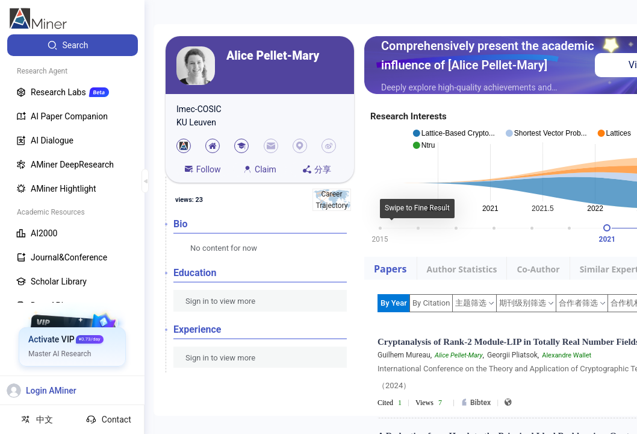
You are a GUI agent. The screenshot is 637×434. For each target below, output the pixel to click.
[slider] (607, 228)
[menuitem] (72, 45)
